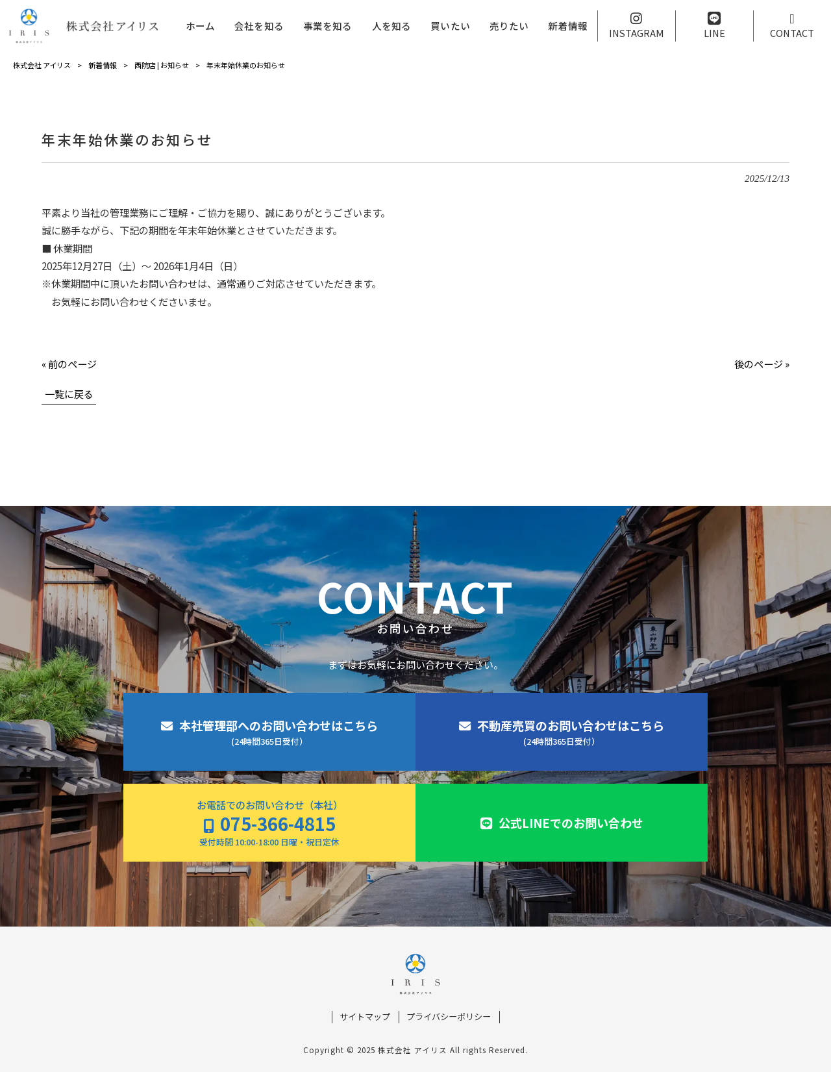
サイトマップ (365, 1017)
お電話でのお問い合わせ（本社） (270, 823)
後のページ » (761, 363)
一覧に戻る (69, 393)
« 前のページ (69, 363)
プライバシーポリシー (448, 1017)
